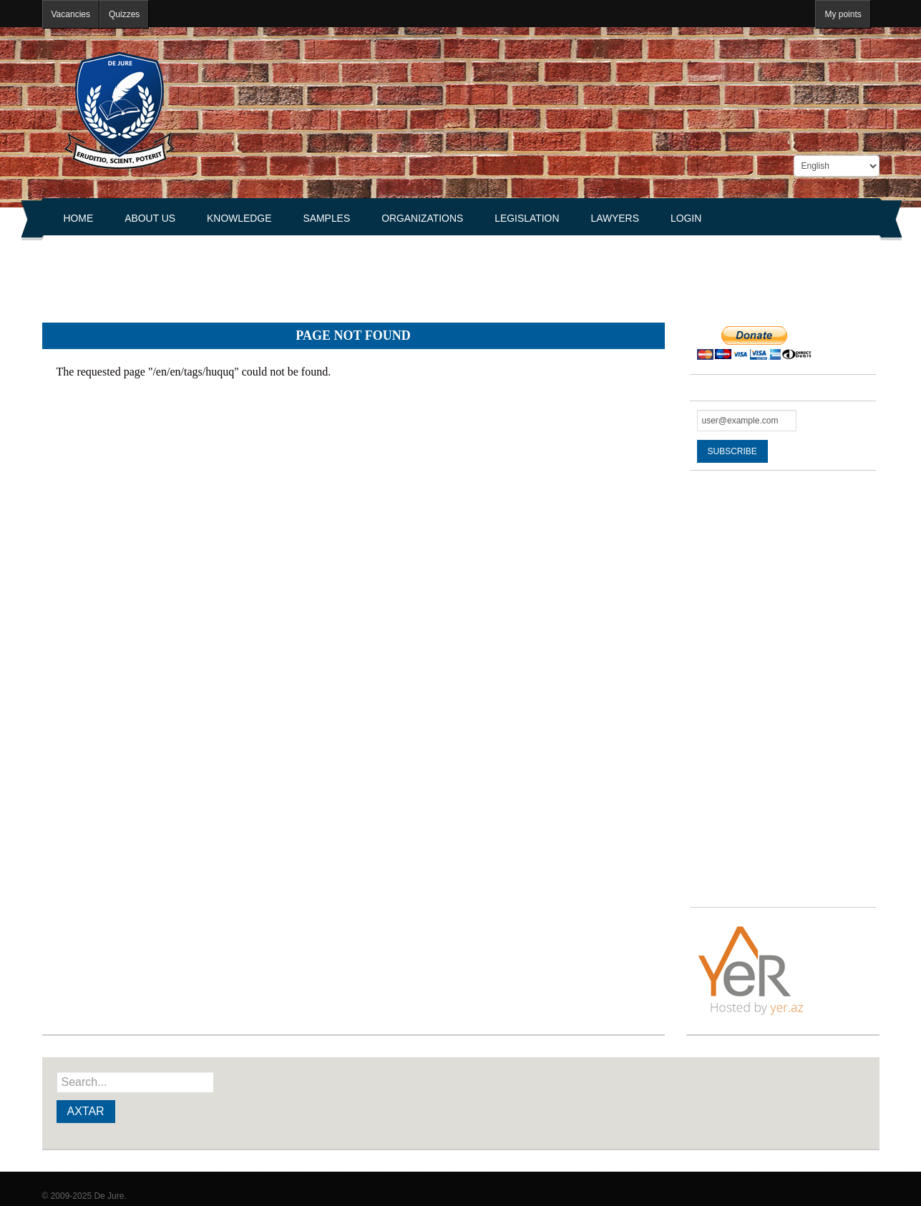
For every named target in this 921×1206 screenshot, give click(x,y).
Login (686, 218)
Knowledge (239, 218)
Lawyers (614, 218)
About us (150, 218)
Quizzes (124, 14)
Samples (326, 218)
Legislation (526, 218)
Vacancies (71, 14)
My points (842, 14)
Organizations (422, 218)
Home (79, 218)
